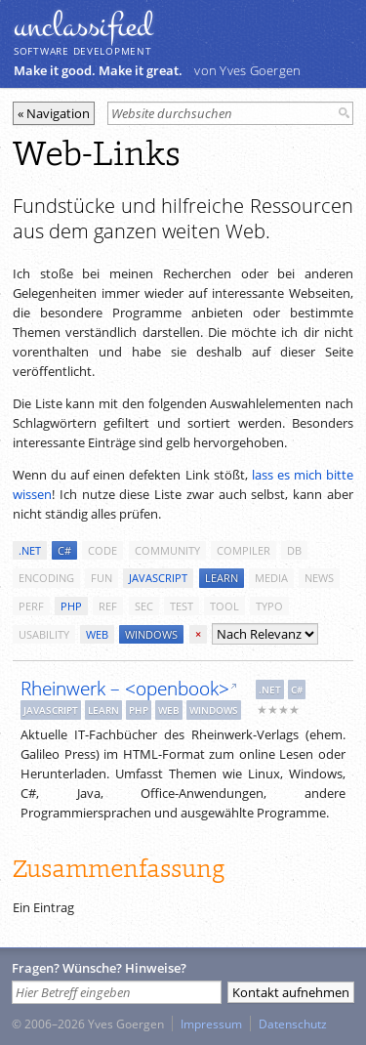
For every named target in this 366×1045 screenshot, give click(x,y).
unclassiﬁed (83, 26)
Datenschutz (293, 1023)
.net (30, 550)
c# (64, 550)
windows (151, 634)
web (97, 634)
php (71, 606)
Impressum (211, 1023)
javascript (158, 577)
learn (221, 577)
